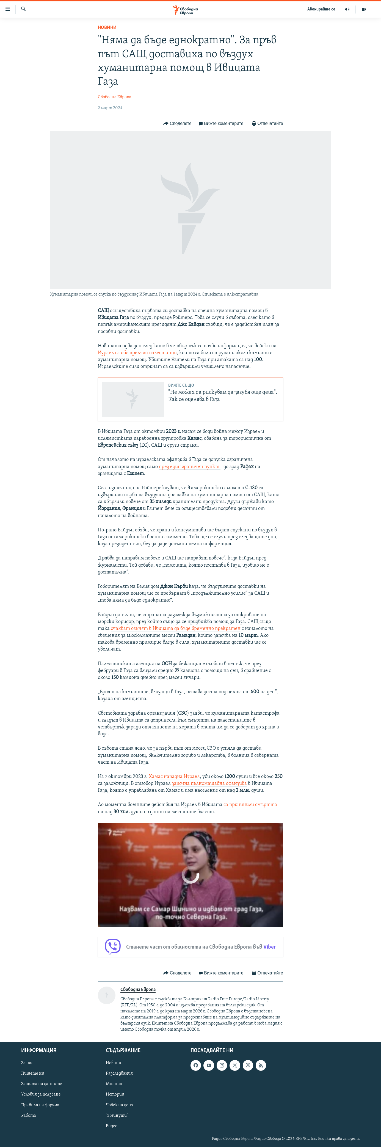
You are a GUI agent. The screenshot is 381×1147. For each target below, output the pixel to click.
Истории (115, 1095)
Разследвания (119, 1074)
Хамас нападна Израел (174, 776)
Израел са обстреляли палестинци (137, 353)
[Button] (177, 123)
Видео (111, 1126)
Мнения (114, 1084)
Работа (28, 1115)
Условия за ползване (41, 1095)
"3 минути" (117, 1115)
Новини (107, 27)
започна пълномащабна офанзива (209, 783)
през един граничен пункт (189, 466)
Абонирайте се (321, 9)
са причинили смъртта (250, 804)
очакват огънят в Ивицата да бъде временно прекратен (176, 628)
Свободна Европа (114, 97)
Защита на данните (41, 1084)
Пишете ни (32, 1074)
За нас (27, 1063)
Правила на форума (40, 1105)
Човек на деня (119, 1105)
